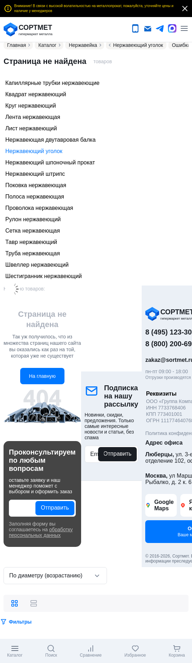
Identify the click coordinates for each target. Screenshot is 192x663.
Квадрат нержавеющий (35, 94)
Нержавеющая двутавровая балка (50, 140)
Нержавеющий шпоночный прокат (50, 162)
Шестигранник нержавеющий (43, 276)
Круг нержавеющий (30, 106)
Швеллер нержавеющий (37, 265)
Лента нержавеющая (32, 117)
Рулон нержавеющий (33, 219)
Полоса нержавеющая (34, 197)
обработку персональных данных (41, 532)
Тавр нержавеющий (31, 242)
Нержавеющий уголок (33, 151)
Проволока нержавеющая (39, 208)
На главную (42, 376)
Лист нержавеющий (31, 128)
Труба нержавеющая (32, 253)
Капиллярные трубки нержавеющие (52, 83)
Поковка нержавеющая (35, 185)
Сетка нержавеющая (32, 231)
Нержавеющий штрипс (35, 174)
